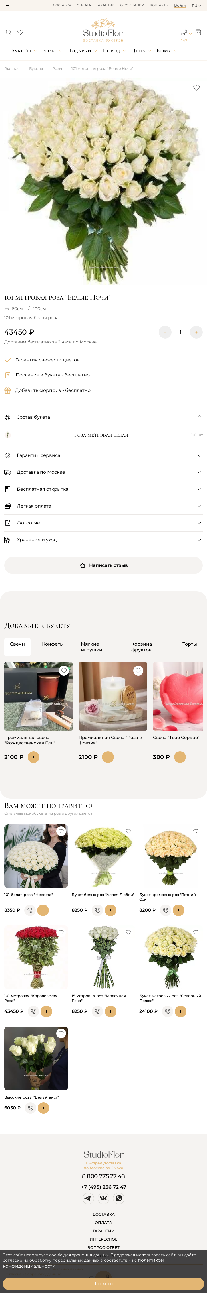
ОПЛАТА (103, 1222)
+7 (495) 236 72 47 (103, 1187)
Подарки (79, 50)
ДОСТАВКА (104, 1214)
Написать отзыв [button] (103, 565)
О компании (132, 5)
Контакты (159, 5)
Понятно (103, 1283)
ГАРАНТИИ (103, 1231)
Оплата (84, 5)
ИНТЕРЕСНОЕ (104, 1239)
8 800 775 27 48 (103, 1176)
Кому (163, 50)
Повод (111, 50)
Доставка (62, 5)
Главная (12, 68)
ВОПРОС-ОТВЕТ (103, 1247)
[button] (8, 5)
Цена (138, 50)
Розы (49, 50)
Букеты (21, 50)
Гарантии (105, 5)
